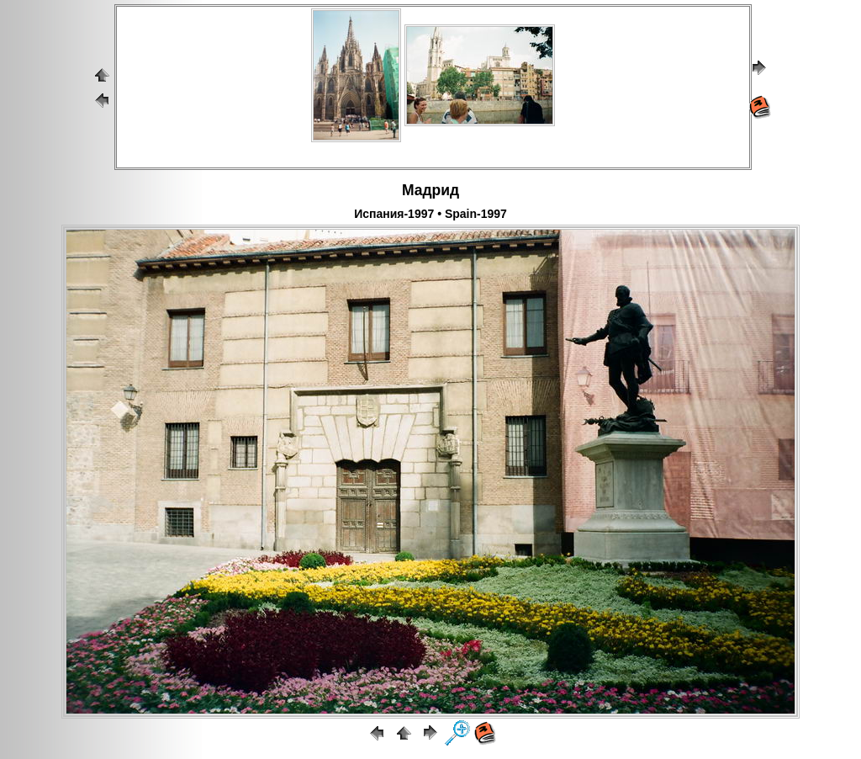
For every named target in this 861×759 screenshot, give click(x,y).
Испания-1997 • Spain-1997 (430, 213)
